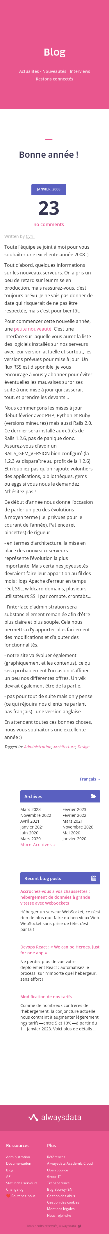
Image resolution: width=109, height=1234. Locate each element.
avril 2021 (30, 821)
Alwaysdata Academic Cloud (70, 1163)
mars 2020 (30, 838)
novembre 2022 (35, 815)
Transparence (58, 1182)
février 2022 (74, 815)
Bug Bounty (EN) (60, 1189)
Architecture (64, 747)
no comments (48, 224)
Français (90, 779)
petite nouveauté (32, 329)
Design (84, 747)
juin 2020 (29, 833)
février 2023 (74, 809)
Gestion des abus (61, 1195)
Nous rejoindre (59, 1215)
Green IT (54, 1176)
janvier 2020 (74, 838)
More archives (36, 844)
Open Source (57, 1170)
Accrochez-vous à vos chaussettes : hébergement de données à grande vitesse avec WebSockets (55, 897)
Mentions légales (61, 1208)
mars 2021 (72, 821)
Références (56, 1156)
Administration (37, 747)
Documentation (18, 1163)
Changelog (15, 1189)
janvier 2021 (32, 827)
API (8, 1176)
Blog (9, 1170)
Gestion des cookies (63, 1202)
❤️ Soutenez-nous (20, 1195)
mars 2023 (30, 809)
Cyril (30, 236)
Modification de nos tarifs (46, 996)
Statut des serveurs (21, 1182)
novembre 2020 (77, 827)
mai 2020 (71, 833)
